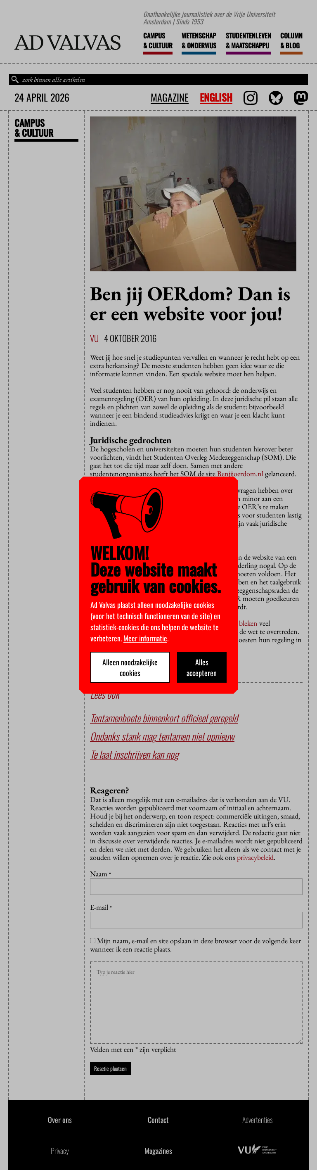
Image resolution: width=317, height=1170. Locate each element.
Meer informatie (145, 638)
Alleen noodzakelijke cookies (130, 667)
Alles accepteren (202, 667)
